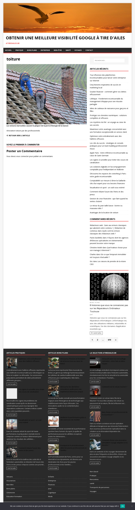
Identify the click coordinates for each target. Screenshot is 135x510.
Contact (89, 50)
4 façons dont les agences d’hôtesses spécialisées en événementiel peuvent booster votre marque (109, 240)
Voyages (78, 50)
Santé (68, 50)
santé (92, 483)
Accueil (8, 50)
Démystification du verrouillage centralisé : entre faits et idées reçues (114, 361)
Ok (123, 506)
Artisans (9, 477)
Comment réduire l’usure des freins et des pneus (30, 449)
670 (109, 340)
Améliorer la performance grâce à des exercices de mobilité (73, 418)
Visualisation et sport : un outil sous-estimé (107, 187)
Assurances (10, 481)
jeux (49, 488)
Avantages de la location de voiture (104, 212)
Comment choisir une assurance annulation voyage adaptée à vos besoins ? (115, 442)
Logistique (52, 492)
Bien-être (58, 50)
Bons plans (32, 50)
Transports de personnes (99, 487)
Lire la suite (12, 384)
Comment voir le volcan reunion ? (114, 387)
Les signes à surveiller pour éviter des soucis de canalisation (31, 390)
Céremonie (10, 492)
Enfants (51, 477)
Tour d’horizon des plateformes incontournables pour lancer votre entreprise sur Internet (108, 78)
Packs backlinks (96, 238)
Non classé (94, 471)
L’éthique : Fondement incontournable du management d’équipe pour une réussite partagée (106, 101)
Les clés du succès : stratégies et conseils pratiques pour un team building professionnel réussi (108, 146)
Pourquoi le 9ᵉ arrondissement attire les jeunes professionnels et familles (73, 447)
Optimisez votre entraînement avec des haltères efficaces (30, 360)
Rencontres (94, 479)
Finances (51, 484)
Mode (50, 496)
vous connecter (22, 156)
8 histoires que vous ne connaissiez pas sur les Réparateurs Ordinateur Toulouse (109, 308)
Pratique (19, 50)
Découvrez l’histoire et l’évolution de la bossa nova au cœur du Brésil (72, 361)
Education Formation (14, 496)
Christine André (96, 247)
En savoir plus (96, 333)
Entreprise (45, 50)
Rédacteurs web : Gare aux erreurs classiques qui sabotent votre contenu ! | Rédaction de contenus (108, 228)
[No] (132, 506)
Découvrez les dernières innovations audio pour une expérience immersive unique (71, 389)
